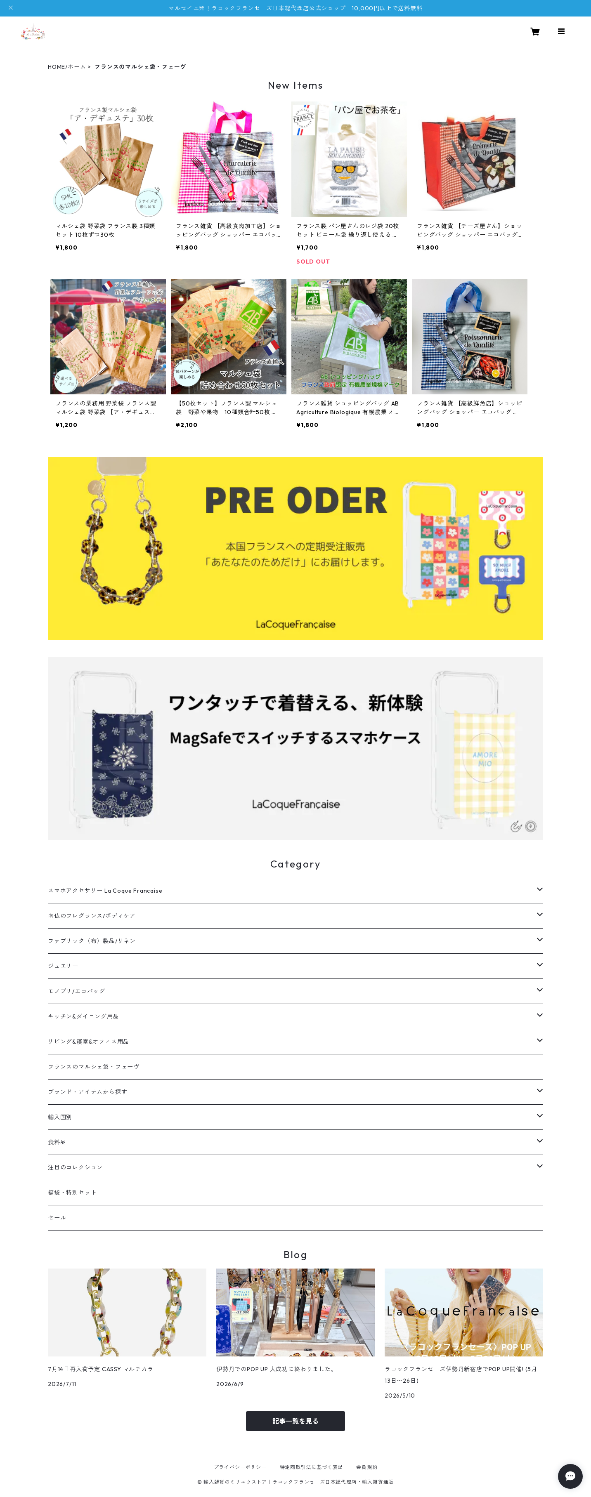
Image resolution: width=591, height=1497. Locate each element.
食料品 (57, 1142)
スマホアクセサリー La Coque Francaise (105, 890)
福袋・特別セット (72, 1192)
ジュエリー (63, 966)
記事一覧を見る (295, 1421)
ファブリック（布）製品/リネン (92, 941)
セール (57, 1217)
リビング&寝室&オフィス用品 (88, 1041)
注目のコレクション (75, 1167)
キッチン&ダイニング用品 (83, 1016)
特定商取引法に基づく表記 (311, 1467)
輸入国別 (60, 1117)
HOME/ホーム (67, 67)
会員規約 (366, 1467)
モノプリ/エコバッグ (76, 991)
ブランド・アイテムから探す (87, 1092)
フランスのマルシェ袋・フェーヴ (93, 1066)
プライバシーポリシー (240, 1467)
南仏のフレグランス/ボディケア (92, 915)
